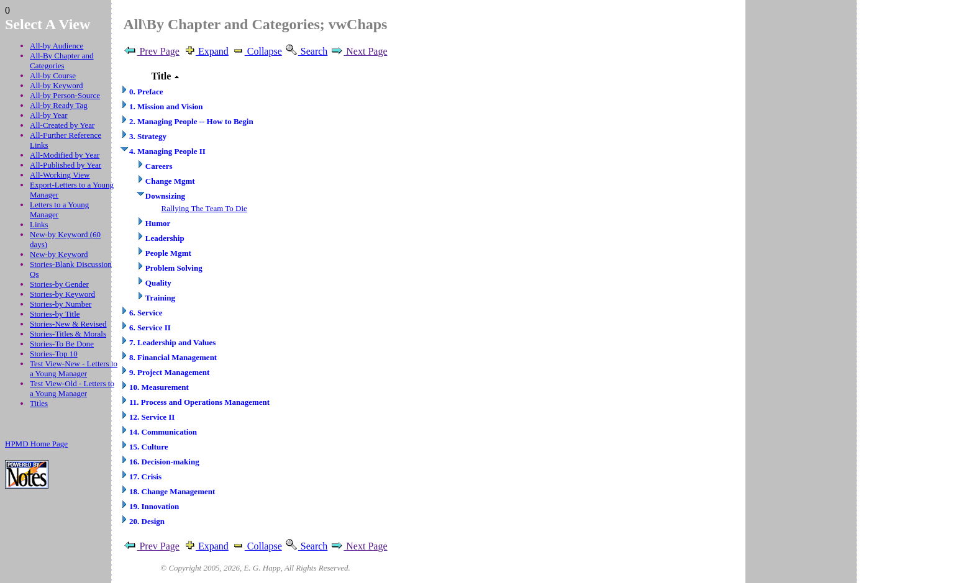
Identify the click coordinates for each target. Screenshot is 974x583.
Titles (39, 403)
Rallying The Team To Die (204, 208)
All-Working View (60, 174)
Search (306, 51)
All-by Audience (56, 45)
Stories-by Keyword (62, 294)
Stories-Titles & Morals (68, 333)
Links (39, 224)
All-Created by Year (62, 125)
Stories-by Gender (59, 284)
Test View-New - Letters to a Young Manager (73, 368)
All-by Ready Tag (59, 105)
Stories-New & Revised (68, 323)
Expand (205, 51)
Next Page (358, 51)
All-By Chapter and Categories (62, 60)
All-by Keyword (56, 85)
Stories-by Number (60, 304)
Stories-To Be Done (62, 343)
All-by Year (49, 115)
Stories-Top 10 (54, 353)
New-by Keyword (59, 254)
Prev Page (151, 51)
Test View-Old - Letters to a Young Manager (72, 388)
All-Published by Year (65, 164)
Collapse (256, 51)
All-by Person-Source (65, 95)
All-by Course (53, 75)
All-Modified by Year (64, 155)
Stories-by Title (55, 314)
